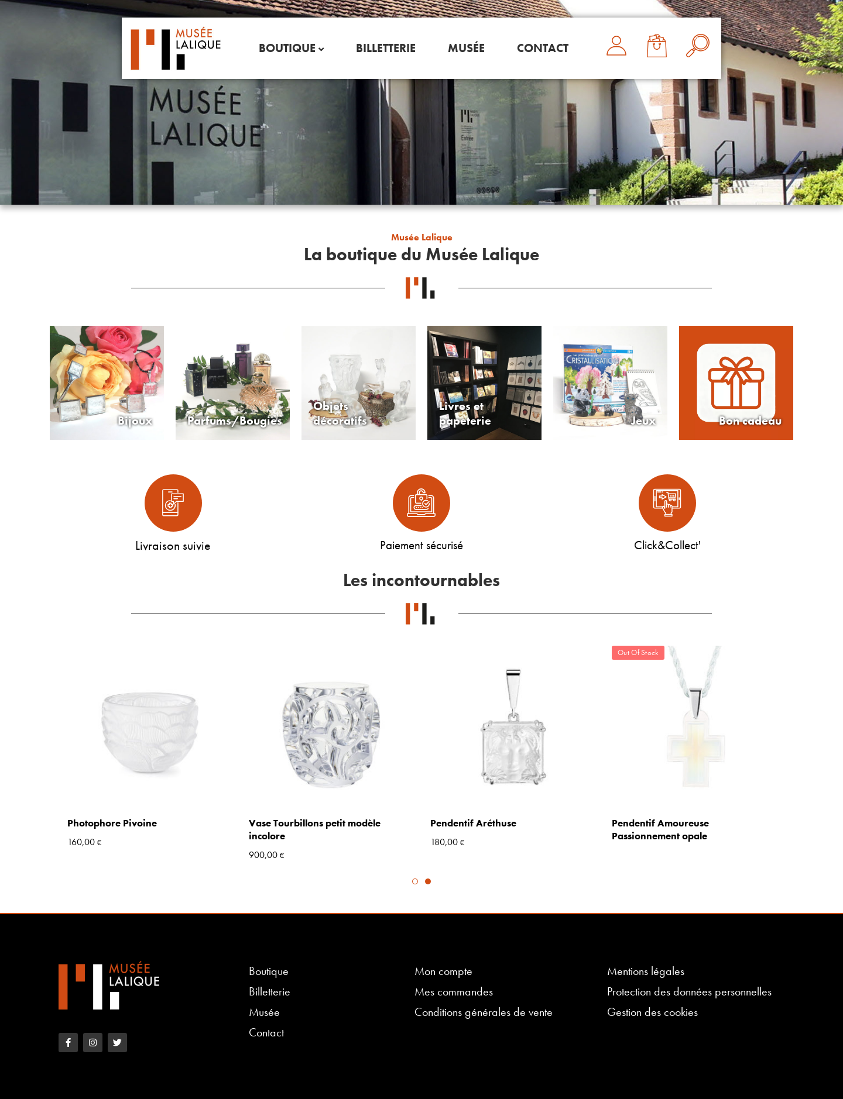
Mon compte (443, 971)
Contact (542, 48)
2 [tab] (428, 881)
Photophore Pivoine (112, 823)
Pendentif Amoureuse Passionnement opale (660, 829)
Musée (466, 48)
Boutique (287, 48)
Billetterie (386, 48)
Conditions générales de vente (483, 1012)
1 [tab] (415, 881)
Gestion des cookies (652, 1012)
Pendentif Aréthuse (473, 823)
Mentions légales (645, 971)
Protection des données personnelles (689, 991)
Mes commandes (453, 991)
